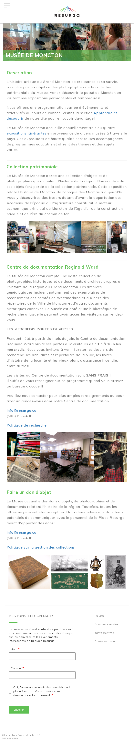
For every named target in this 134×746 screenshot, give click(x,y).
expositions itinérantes (26, 133)
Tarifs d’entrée (104, 633)
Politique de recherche (27, 425)
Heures (99, 615)
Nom (14, 649)
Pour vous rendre (106, 624)
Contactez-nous (105, 641)
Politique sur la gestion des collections (41, 547)
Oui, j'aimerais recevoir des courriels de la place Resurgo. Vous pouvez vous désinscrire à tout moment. (42, 691)
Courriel (16, 668)
